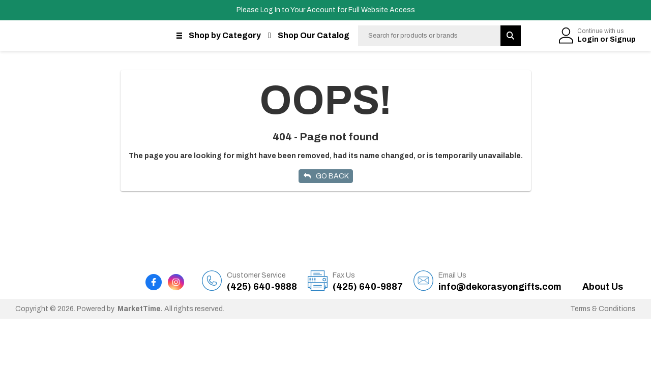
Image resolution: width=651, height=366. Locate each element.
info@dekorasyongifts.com (499, 281)
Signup (623, 39)
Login (588, 39)
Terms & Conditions (603, 309)
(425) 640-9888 (262, 281)
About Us (602, 287)
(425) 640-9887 (368, 281)
